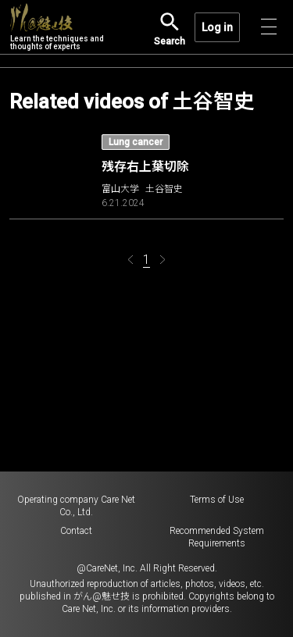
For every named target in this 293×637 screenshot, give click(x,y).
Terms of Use (217, 499)
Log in (217, 27)
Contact (76, 530)
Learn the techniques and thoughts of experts (57, 27)
